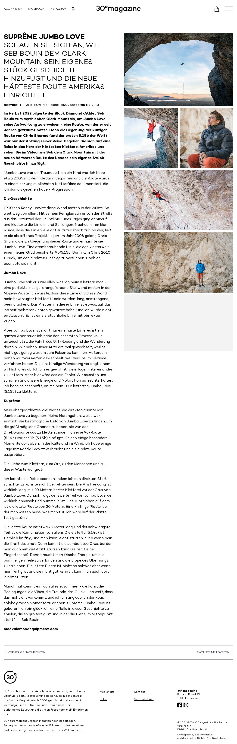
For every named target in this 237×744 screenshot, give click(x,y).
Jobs (103, 699)
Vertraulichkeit (144, 699)
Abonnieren (13, 9)
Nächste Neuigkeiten (215, 652)
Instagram (58, 9)
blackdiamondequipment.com (31, 629)
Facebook (36, 9)
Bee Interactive (203, 735)
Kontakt (139, 692)
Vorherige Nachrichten (24, 652)
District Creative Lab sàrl (192, 729)
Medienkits (107, 692)
